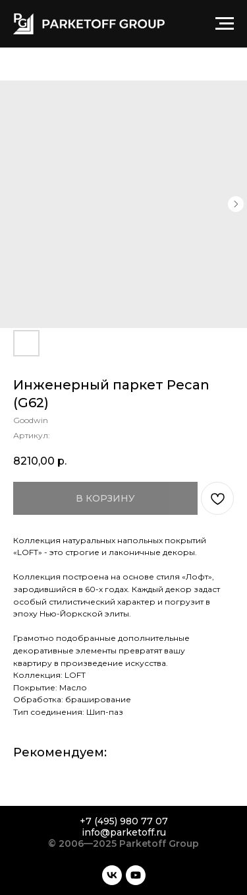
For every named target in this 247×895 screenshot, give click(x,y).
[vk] (112, 875)
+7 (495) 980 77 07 (124, 821)
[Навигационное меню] (224, 23)
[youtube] (136, 875)
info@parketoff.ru (124, 832)
